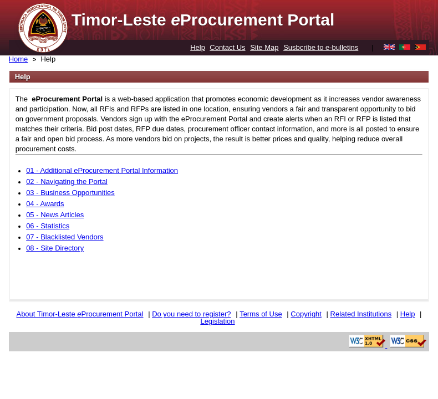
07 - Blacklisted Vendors (64, 237)
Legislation (217, 321)
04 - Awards (45, 204)
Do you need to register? (191, 314)
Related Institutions (361, 314)
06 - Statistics (47, 226)
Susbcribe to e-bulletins (320, 47)
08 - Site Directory (55, 248)
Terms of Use (261, 314)
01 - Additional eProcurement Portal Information (102, 170)
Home (18, 59)
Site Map (264, 47)
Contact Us (227, 47)
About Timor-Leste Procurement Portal (79, 314)
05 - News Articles (55, 215)
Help (197, 47)
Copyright (306, 314)
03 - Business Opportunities (70, 192)
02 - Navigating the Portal (67, 181)
